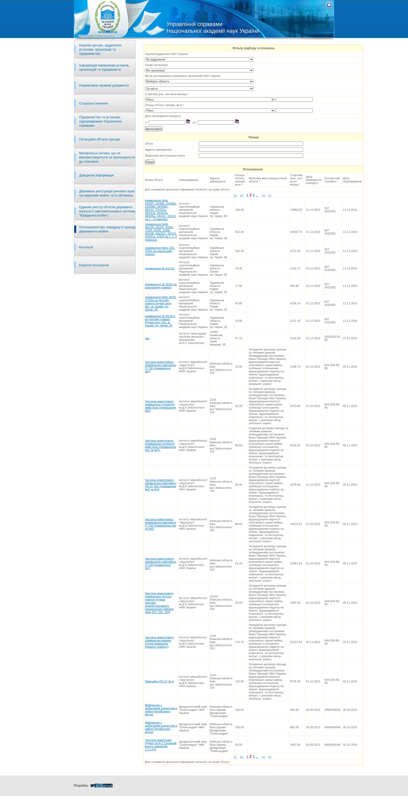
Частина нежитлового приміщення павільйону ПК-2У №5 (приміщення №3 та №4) (160, 484)
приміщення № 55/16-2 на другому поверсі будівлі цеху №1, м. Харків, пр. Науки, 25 (160, 320)
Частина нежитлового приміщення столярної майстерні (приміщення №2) (160, 406)
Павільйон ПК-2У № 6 (159, 681)
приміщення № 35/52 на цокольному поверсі (161, 286)
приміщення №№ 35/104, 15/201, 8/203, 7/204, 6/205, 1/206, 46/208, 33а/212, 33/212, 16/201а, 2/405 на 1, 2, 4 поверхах (161, 232)
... (257, 195)
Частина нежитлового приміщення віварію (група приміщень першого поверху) (159, 642)
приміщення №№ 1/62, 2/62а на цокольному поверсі (160, 251)
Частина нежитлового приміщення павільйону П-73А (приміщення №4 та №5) (160, 524)
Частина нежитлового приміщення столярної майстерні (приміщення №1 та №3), (160, 445)
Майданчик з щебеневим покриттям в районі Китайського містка (161, 710)
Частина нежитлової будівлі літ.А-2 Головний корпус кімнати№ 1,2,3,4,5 (160, 744)
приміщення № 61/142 (159, 268)
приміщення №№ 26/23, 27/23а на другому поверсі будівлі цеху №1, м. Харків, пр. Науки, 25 (161, 303)
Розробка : (93, 785)
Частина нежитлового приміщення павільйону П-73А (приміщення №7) (160, 563)
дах (147, 338)
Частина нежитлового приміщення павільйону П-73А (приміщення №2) (160, 366)
